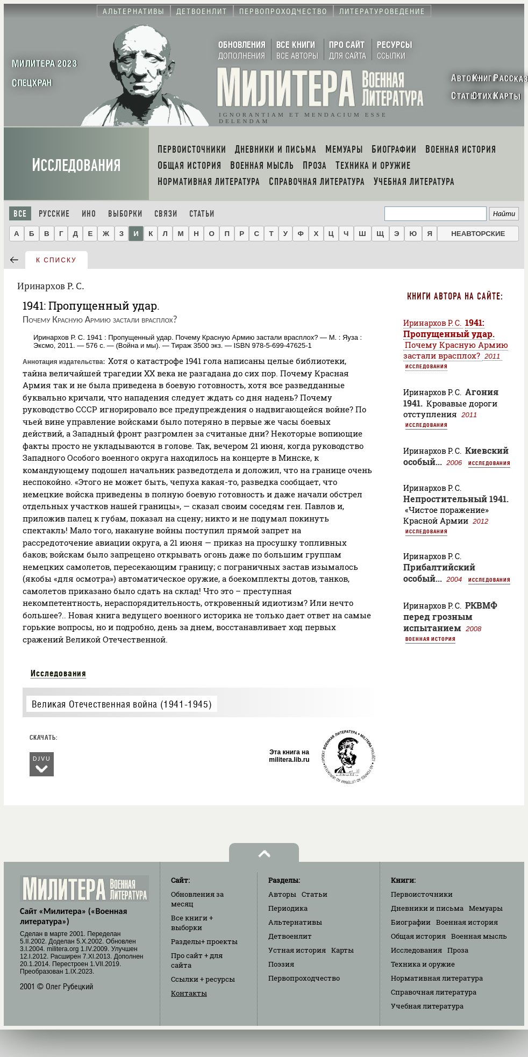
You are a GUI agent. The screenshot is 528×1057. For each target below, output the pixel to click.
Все (20, 213)
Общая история (418, 936)
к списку (56, 260)
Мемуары (486, 908)
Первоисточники (422, 894)
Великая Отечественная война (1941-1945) (122, 704)
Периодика (288, 908)
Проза (457, 950)
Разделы (204, 941)
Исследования (76, 165)
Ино (89, 213)
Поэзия (281, 964)
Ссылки (203, 979)
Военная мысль (479, 936)
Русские (54, 213)
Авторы (282, 894)
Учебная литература (427, 1006)
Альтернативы (295, 922)
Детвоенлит (290, 936)
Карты (342, 950)
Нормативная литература (437, 978)
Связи (165, 213)
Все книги (192, 922)
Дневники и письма (427, 908)
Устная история (297, 950)
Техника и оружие (423, 964)
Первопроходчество (304, 978)
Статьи (202, 213)
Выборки (125, 213)
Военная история (430, 638)
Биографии (411, 922)
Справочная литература (433, 992)
